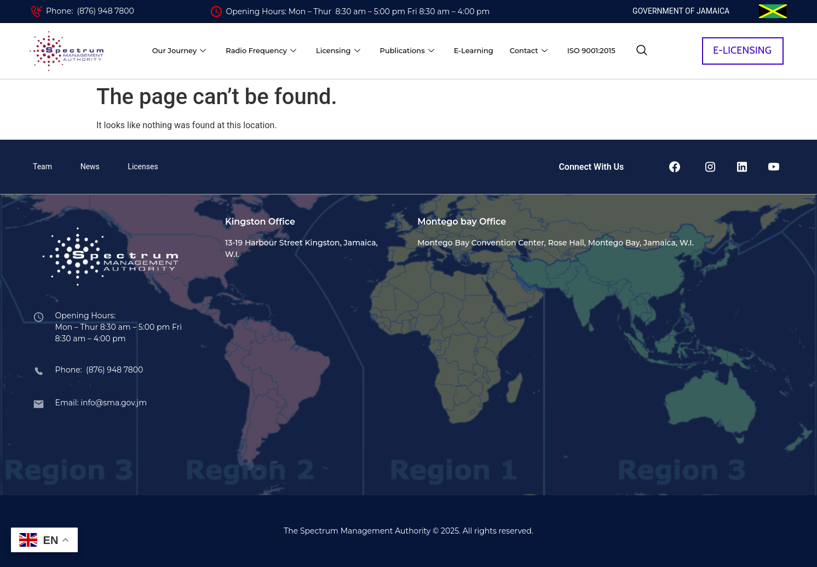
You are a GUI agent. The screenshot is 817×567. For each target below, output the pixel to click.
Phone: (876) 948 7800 (90, 11)
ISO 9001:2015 (591, 50)
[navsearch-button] (642, 51)
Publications (407, 50)
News (90, 166)
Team (42, 166)
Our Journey (179, 50)
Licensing (338, 50)
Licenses (143, 166)
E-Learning (473, 50)
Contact (529, 50)
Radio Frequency (261, 50)
